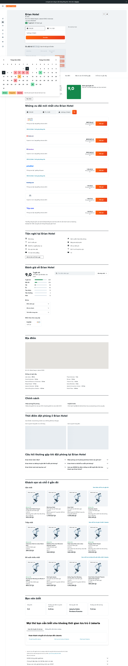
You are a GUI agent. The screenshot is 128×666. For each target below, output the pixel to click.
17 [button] (37, 55)
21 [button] (53, 55)
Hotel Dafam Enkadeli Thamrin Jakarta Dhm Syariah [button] (96, 577)
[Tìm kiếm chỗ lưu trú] (3, 14)
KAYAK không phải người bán (67, 658)
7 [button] (53, 47)
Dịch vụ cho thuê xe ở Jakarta (61, 639)
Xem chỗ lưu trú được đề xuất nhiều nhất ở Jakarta (94, 557)
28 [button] (53, 59)
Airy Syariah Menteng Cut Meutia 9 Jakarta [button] (35, 579)
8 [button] (57, 47)
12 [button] (45, 51)
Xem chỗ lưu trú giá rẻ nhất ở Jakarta (98, 522)
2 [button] (61, 43)
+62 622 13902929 (30, 20)
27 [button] (49, 59)
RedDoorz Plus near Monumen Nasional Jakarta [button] (55, 544)
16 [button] (61, 51)
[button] (126, 2)
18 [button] (41, 55)
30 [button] (61, 59)
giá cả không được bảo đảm (55, 653)
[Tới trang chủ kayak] (11, 6)
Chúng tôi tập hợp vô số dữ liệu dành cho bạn (67, 661)
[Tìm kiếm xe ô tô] (3, 18)
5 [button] (45, 47)
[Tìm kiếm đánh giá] (76, 273)
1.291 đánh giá (38, 23)
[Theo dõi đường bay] (3, 26)
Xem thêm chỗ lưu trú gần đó (100, 487)
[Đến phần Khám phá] (3, 22)
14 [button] (53, 51)
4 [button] (41, 47)
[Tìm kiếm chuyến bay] (3, 11)
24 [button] (38, 59)
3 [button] (37, 47)
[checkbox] (33, 323)
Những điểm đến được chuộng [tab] (53, 629)
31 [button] (37, 63)
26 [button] (45, 59)
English (77, 2)
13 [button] (49, 51)
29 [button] (57, 59)
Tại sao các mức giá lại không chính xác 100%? (67, 664)
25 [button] (41, 59)
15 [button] (57, 51)
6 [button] (49, 47)
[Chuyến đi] (3, 34)
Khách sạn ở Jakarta (85, 639)
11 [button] (41, 51)
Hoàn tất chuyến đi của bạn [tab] (35, 629)
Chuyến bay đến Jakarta (35, 639)
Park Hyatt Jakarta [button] (51, 577)
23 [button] (61, 55)
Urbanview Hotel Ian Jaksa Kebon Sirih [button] (35, 544)
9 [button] (61, 47)
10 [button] (38, 51)
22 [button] (57, 55)
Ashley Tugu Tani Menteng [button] (74, 577)
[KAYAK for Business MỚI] (3, 29)
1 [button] (57, 43)
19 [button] (45, 55)
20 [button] (49, 55)
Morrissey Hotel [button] (51, 507)
